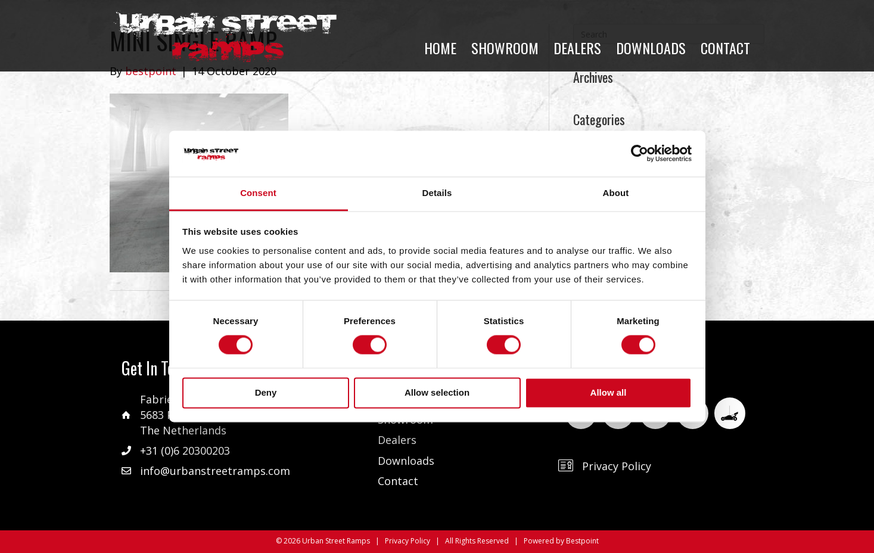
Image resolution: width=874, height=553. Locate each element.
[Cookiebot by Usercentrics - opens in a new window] (639, 154)
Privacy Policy (616, 466)
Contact (398, 481)
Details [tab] (437, 193)
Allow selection (437, 392)
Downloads (406, 460)
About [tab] (616, 193)
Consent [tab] (258, 193)
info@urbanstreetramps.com (215, 471)
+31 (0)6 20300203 (185, 450)
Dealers (397, 440)
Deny (266, 392)
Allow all (608, 392)
